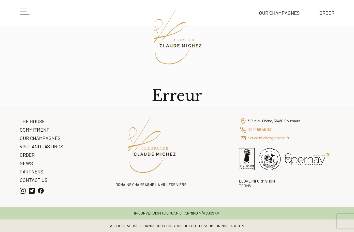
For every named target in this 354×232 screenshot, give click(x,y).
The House (32, 121)
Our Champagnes (279, 13)
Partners (31, 171)
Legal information (257, 181)
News (26, 163)
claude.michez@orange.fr (268, 137)
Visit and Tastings (41, 146)
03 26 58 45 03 (259, 129)
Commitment (34, 130)
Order (326, 13)
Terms (245, 185)
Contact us (33, 180)
